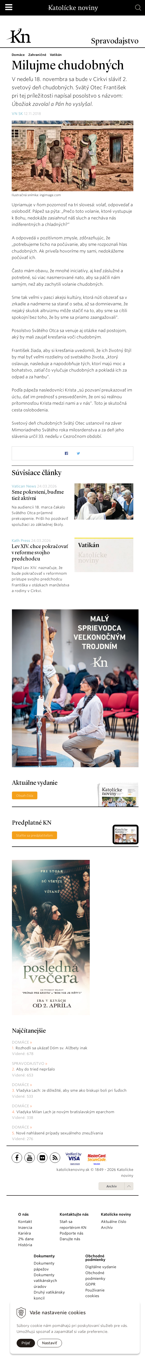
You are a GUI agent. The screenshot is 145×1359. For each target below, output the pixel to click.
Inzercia (25, 1227)
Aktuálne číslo (113, 1222)
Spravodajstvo (28, 1063)
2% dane (26, 1239)
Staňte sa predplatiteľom (34, 835)
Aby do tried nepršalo (35, 1069)
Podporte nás (71, 1233)
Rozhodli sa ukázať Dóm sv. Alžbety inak (51, 1048)
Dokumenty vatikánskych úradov (45, 1281)
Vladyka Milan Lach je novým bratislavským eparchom (65, 1112)
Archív (111, 1186)
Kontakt (25, 1222)
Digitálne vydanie (100, 1267)
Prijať (26, 1343)
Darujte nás (70, 1239)
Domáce (20, 1042)
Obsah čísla (24, 795)
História (25, 1245)
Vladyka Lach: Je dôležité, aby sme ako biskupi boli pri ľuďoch (71, 1090)
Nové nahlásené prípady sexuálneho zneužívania (59, 1133)
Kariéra (24, 1233)
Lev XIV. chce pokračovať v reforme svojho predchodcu (40, 553)
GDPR (90, 1284)
